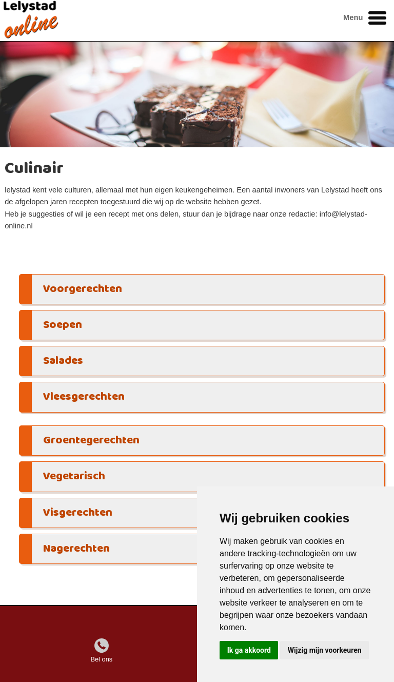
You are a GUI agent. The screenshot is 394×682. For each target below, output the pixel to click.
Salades (63, 361)
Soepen (62, 325)
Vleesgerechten (84, 397)
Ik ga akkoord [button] (249, 650)
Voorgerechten (82, 289)
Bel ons (101, 659)
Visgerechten (77, 513)
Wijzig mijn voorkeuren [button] (325, 650)
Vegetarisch (74, 476)
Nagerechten (76, 549)
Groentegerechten (91, 441)
